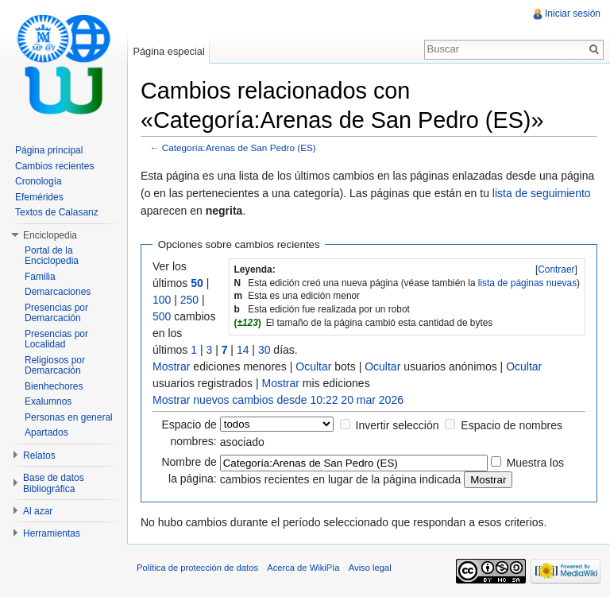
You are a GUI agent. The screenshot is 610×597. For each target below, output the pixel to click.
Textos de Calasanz (56, 212)
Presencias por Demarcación (56, 313)
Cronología (38, 181)
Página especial (168, 51)
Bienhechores (54, 386)
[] (556, 269)
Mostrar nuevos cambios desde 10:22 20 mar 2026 (277, 399)
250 (189, 299)
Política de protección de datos (197, 567)
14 (243, 349)
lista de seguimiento (541, 193)
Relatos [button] (39, 455)
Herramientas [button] (51, 533)
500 (161, 316)
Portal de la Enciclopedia (52, 256)
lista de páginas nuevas (527, 283)
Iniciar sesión (572, 13)
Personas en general (69, 417)
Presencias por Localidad (56, 339)
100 (161, 299)
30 (264, 349)
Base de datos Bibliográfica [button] (53, 483)
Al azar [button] (37, 511)
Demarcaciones (58, 291)
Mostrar (171, 366)
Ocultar (313, 366)
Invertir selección (397, 425)
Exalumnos (48, 401)
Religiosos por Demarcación (55, 366)
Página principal (49, 150)
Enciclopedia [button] (50, 235)
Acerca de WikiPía (303, 567)
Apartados (46, 432)
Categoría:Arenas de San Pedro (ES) (239, 147)
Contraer (556, 269)
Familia (40, 276)
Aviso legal (370, 567)
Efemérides (39, 197)
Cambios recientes (54, 166)
